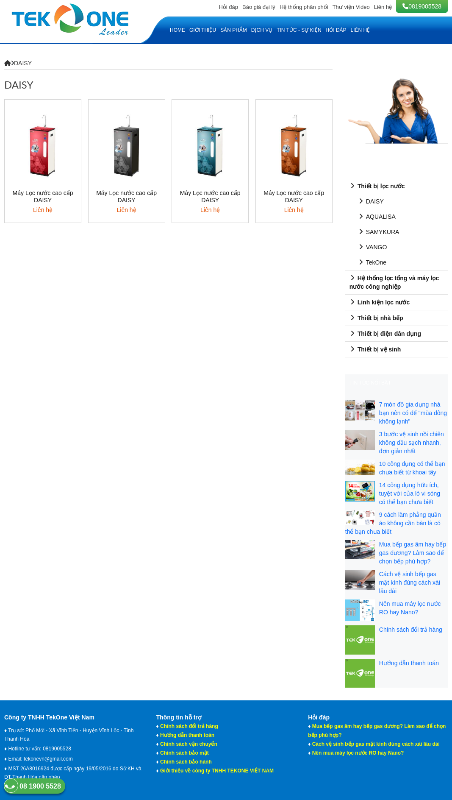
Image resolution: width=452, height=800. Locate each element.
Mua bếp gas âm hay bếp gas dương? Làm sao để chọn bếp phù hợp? (412, 553)
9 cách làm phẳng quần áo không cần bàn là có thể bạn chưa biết (393, 523)
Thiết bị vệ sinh (375, 349)
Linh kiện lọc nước (379, 302)
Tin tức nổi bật (370, 383)
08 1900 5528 (32, 786)
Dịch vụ (261, 30)
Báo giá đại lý (258, 7)
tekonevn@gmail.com (48, 759)
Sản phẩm (233, 30)
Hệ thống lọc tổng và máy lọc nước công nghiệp (394, 282)
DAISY (23, 63)
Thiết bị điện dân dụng (385, 333)
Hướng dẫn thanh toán (409, 663)
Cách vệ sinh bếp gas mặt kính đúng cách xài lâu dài (409, 582)
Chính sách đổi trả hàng (410, 629)
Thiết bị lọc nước (377, 186)
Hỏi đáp (228, 7)
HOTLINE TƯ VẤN (370, 65)
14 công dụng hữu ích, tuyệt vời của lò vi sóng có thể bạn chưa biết (409, 493)
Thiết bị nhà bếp (376, 317)
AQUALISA (377, 216)
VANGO (372, 247)
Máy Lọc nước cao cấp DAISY (43, 196)
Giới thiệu (202, 30)
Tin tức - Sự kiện (299, 30)
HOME (177, 30)
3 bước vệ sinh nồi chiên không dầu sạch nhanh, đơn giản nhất (411, 442)
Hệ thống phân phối (304, 7)
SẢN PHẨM (362, 169)
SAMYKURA (378, 231)
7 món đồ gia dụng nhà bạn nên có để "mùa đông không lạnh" (413, 413)
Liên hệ (383, 7)
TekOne (372, 262)
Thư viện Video (351, 7)
